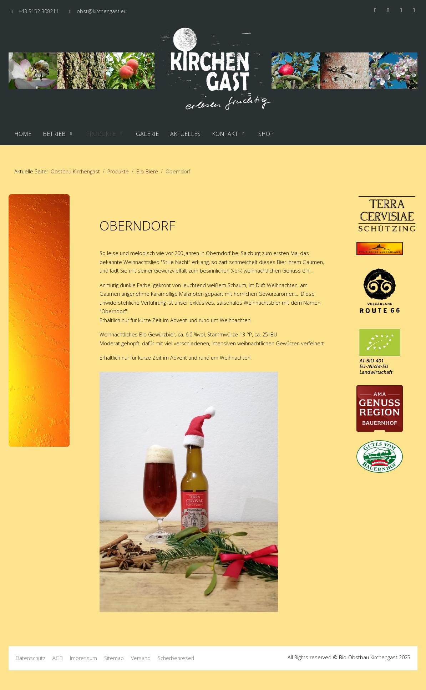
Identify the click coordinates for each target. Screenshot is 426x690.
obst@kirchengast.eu (102, 11)
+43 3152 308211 (38, 11)
